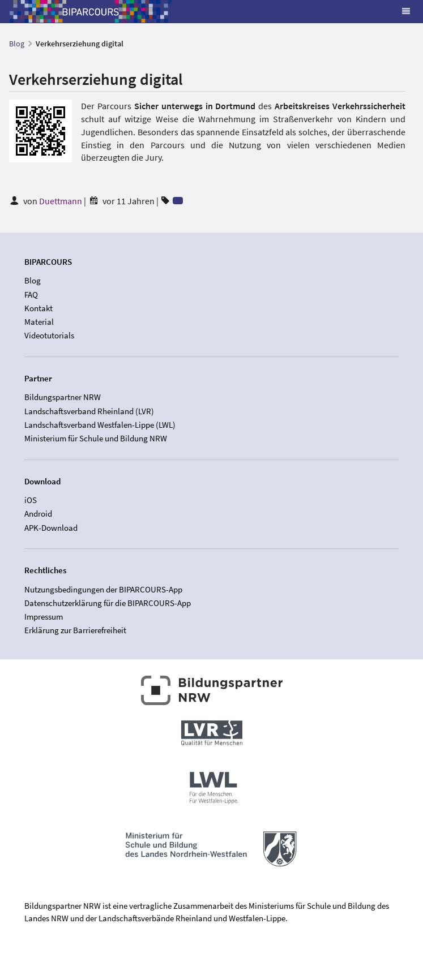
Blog (16, 44)
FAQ (31, 294)
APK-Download (51, 527)
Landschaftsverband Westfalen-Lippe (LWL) (100, 424)
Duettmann (61, 201)
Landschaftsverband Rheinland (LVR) (89, 411)
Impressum (43, 616)
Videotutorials (49, 335)
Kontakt (38, 308)
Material (39, 321)
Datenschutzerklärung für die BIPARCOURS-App (107, 603)
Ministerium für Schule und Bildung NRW (95, 438)
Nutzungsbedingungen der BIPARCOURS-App (103, 590)
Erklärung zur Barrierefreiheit (75, 630)
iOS (30, 500)
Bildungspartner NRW (62, 397)
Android (38, 513)
